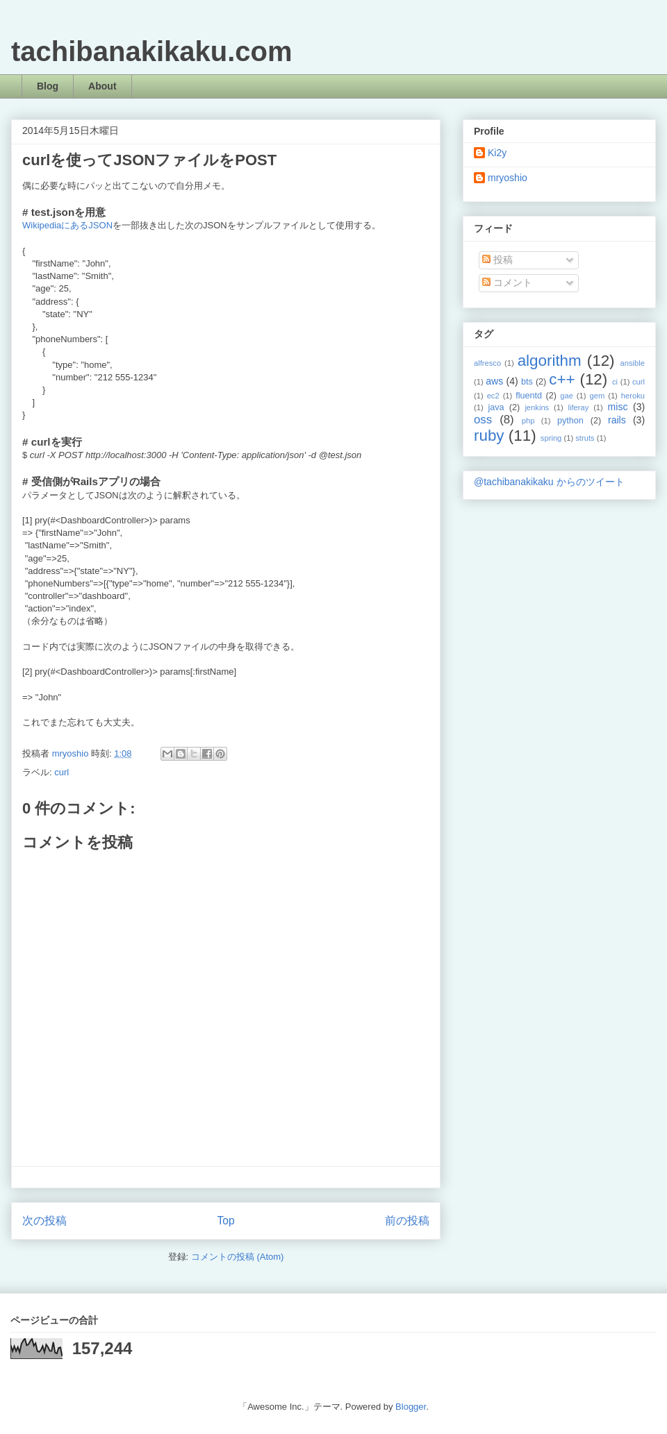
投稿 (497, 259)
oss (483, 419)
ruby (489, 435)
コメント (507, 282)
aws (494, 381)
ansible (632, 363)
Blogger (410, 1406)
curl (61, 772)
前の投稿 (407, 1220)
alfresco (487, 363)
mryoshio (507, 177)
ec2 (493, 395)
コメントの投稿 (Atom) (237, 1256)
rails (617, 419)
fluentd (529, 395)
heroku (633, 395)
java (496, 407)
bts (527, 382)
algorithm (550, 360)
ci (615, 382)
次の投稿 (44, 1220)
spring (551, 438)
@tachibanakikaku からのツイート (549, 481)
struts (584, 438)
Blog (47, 86)
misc (618, 406)
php (528, 420)
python (570, 420)
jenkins (537, 407)
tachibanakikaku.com (152, 51)
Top (225, 1220)
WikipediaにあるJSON (67, 225)
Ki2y (497, 152)
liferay (578, 407)
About (102, 86)
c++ (562, 379)
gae (566, 395)
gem (596, 395)
